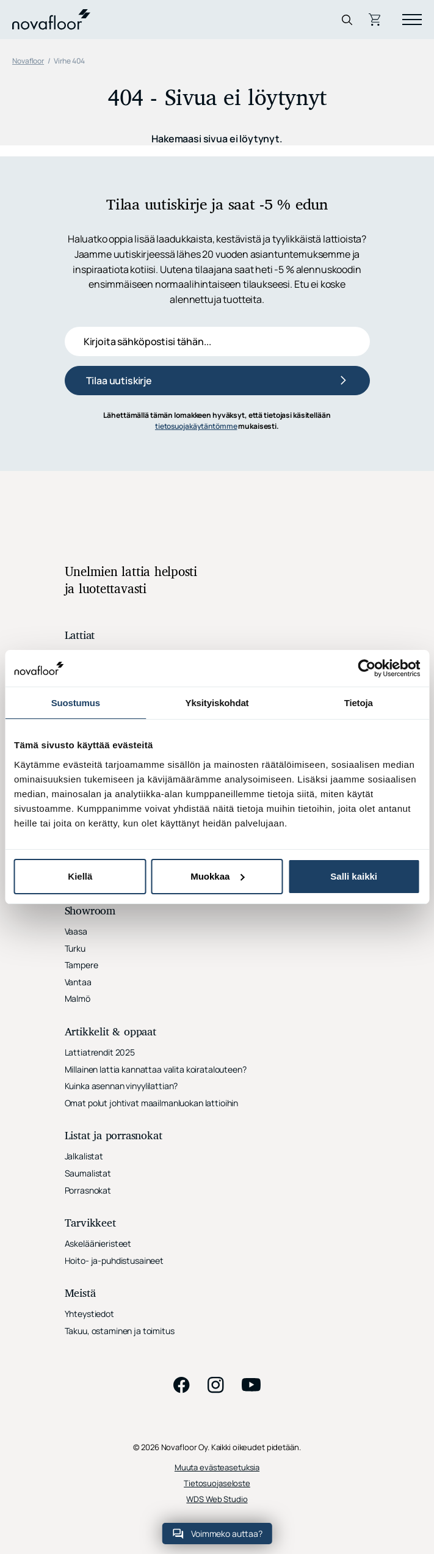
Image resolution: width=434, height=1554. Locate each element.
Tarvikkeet (90, 1224)
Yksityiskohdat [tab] (217, 703)
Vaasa (76, 931)
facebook (181, 1384)
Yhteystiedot (89, 1313)
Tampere (81, 965)
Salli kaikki (353, 876)
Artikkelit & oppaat (110, 1032)
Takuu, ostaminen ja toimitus (120, 1331)
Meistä (80, 1294)
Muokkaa (217, 876)
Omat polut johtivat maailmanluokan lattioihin (152, 1103)
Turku (75, 948)
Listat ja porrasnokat (113, 1136)
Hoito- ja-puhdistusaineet (114, 1260)
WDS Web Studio (216, 1499)
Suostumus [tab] (75, 703)
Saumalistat (88, 1173)
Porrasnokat (88, 1190)
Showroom (90, 912)
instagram (216, 1384)
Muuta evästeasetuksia (217, 1467)
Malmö (77, 998)
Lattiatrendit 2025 (100, 1052)
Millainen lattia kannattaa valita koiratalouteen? (156, 1069)
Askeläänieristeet (98, 1243)
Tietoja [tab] (358, 703)
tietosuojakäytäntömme (196, 426)
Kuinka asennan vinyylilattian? (121, 1086)
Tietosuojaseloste (217, 1483)
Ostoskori (375, 20)
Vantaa (78, 982)
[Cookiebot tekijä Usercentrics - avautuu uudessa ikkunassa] (366, 668)
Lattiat (80, 636)
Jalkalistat (84, 1156)
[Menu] (412, 19)
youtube (251, 1384)
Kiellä (80, 876)
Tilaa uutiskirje (119, 380)
